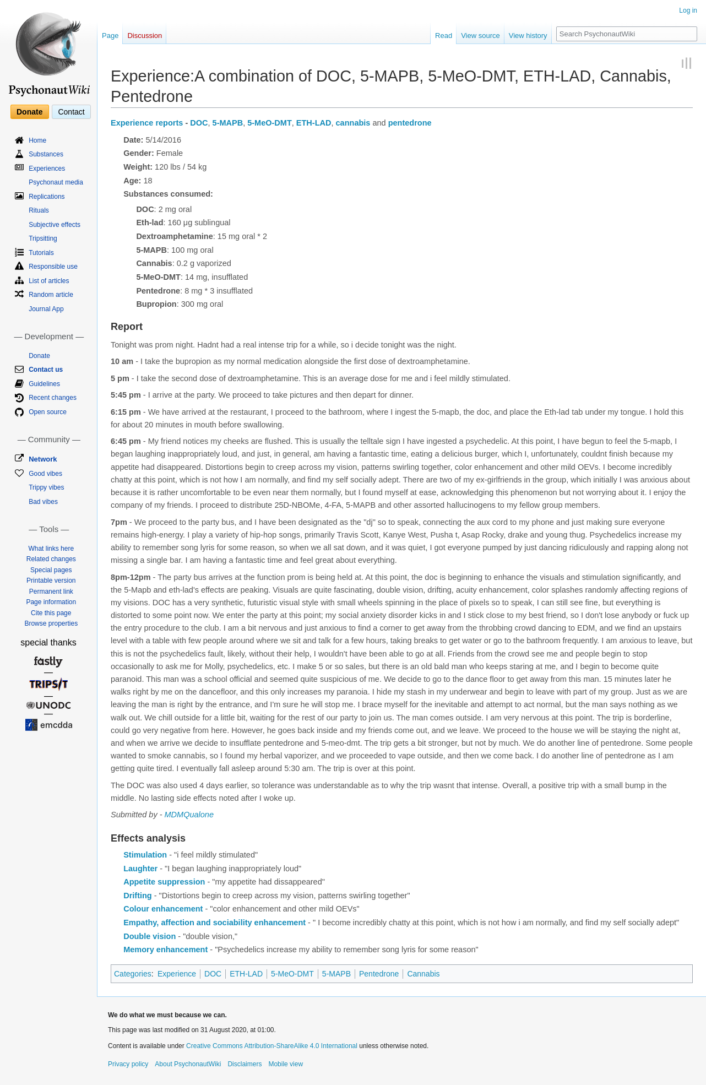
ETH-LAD (314, 122)
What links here (51, 548)
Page (110, 35)
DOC (199, 122)
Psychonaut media (56, 182)
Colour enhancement (163, 908)
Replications (46, 196)
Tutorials (41, 253)
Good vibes (45, 474)
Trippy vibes (46, 487)
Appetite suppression (164, 881)
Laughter (140, 868)
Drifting (137, 895)
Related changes (51, 559)
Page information (51, 602)
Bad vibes (43, 502)
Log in (688, 10)
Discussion (144, 35)
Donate (29, 111)
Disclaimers (244, 1064)
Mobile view (285, 1064)
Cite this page (51, 613)
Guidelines (44, 384)
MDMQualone (189, 814)
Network (43, 459)
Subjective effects (54, 225)
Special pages (51, 570)
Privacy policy (128, 1064)
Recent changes (53, 398)
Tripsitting (43, 238)
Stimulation (145, 854)
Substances (46, 154)
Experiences (47, 168)
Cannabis (423, 973)
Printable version (50, 580)
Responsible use (53, 266)
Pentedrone (379, 973)
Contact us (46, 369)
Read (443, 35)
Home (37, 140)
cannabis (353, 122)
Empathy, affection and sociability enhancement (214, 922)
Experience (177, 973)
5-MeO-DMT (269, 122)
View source (480, 35)
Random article (51, 295)
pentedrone (410, 122)
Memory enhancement (165, 949)
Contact (71, 111)
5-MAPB (228, 122)
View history (528, 35)
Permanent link (51, 591)
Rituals (39, 210)
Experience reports (147, 122)
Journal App (46, 309)
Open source (48, 412)
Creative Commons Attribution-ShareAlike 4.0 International (271, 1046)
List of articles (49, 281)
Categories (132, 973)
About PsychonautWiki (188, 1064)
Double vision (149, 936)
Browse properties (51, 623)
